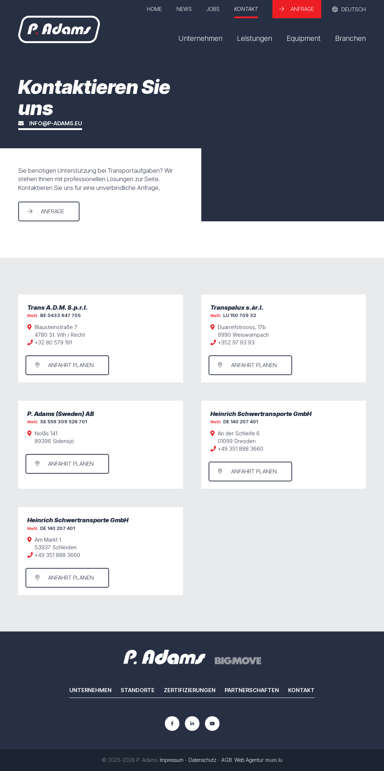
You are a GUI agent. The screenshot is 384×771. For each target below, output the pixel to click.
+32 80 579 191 (53, 342)
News (184, 8)
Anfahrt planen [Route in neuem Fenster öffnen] (71, 365)
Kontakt (246, 8)
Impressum (171, 760)
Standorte (138, 690)
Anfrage (302, 8)
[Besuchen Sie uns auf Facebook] (172, 723)
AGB (226, 760)
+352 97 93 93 (236, 342)
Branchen (350, 38)
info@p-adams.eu (55, 124)
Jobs (213, 8)
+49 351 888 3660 (240, 448)
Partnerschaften (252, 690)
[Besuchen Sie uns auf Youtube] (212, 723)
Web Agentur (249, 760)
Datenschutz (202, 760)
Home (154, 8)
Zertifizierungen (190, 690)
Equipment (304, 38)
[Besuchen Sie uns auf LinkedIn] (192, 723)
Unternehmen (200, 38)
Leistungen (254, 38)
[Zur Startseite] (59, 29)
